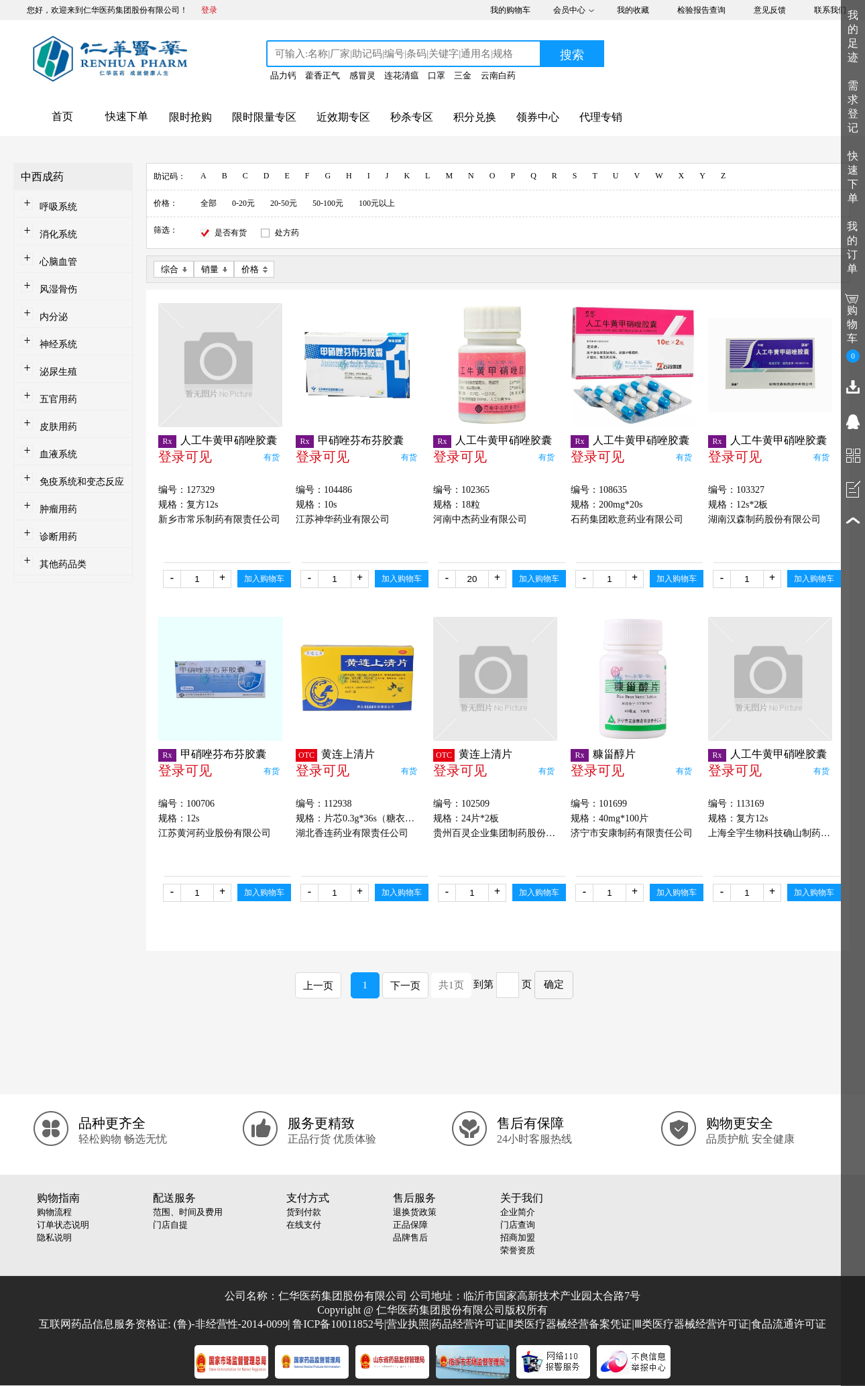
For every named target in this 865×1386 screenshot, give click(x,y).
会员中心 (569, 10)
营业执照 (407, 1324)
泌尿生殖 (58, 372)
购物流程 (54, 1212)
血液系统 (58, 454)
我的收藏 (633, 10)
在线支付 (303, 1225)
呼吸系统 (58, 207)
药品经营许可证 (468, 1324)
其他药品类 (63, 564)
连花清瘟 (401, 75)
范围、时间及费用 (188, 1212)
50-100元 (327, 203)
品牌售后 (410, 1237)
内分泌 (54, 317)
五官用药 (58, 399)
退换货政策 (415, 1212)
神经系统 (58, 344)
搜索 (572, 55)
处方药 (287, 232)
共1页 (451, 985)
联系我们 (830, 10)
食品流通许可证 (788, 1324)
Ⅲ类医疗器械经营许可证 (691, 1324)
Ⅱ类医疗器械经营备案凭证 (570, 1324)
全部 (208, 203)
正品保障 (410, 1225)
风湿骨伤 (58, 289)
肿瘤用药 (58, 509)
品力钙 (283, 75)
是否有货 (231, 232)
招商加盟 (517, 1237)
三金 (462, 75)
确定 (554, 984)
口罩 (436, 75)
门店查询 (517, 1225)
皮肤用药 (58, 427)
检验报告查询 (701, 10)
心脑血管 (58, 262)
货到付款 (303, 1212)
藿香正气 (322, 75)
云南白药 (498, 75)
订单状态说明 (63, 1225)
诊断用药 (58, 537)
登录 (209, 10)
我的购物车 (510, 10)
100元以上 (377, 203)
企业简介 (517, 1212)
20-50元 (283, 203)
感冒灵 (362, 75)
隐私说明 (54, 1237)
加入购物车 (264, 578)
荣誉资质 (517, 1250)
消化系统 (58, 234)
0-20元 (243, 203)
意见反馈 (770, 10)
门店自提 (170, 1225)
